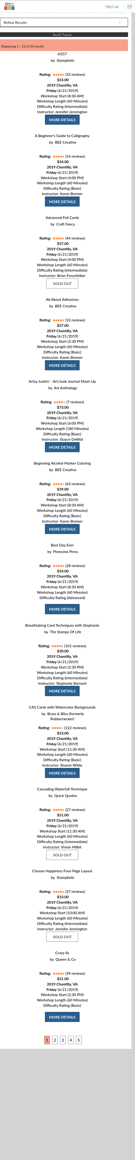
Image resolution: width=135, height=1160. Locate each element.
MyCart (113, 6)
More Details (62, 119)
